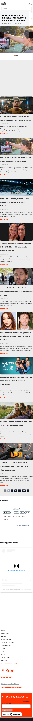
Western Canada (8, 642)
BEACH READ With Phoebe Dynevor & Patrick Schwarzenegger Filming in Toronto (16, 321)
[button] (14, 55)
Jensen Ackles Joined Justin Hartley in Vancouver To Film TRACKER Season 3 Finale (16, 276)
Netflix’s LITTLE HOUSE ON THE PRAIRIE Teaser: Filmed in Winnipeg (16, 410)
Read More (4, 134)
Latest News (5, 633)
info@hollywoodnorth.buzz (10, 684)
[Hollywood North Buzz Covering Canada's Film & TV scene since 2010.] (3, 3)
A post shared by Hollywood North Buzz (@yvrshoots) (16, 589)
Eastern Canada (7, 645)
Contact (4, 660)
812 (24, 491)
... (19, 491)
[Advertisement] (16, 76)
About (3, 654)
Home (3, 630)
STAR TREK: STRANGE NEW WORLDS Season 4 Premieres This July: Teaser (16, 105)
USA (3, 648)
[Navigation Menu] (30, 3)
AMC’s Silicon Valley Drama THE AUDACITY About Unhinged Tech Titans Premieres (16, 451)
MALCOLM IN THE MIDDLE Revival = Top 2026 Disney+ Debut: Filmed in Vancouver (16, 365)
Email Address (7, 703)
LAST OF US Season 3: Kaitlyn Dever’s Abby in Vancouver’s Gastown (14, 18)
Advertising (6, 657)
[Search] (14, 8)
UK (3, 651)
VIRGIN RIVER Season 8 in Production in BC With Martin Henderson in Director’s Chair (16, 232)
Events (3, 636)
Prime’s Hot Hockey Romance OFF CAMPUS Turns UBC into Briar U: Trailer (16, 187)
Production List (6, 639)
